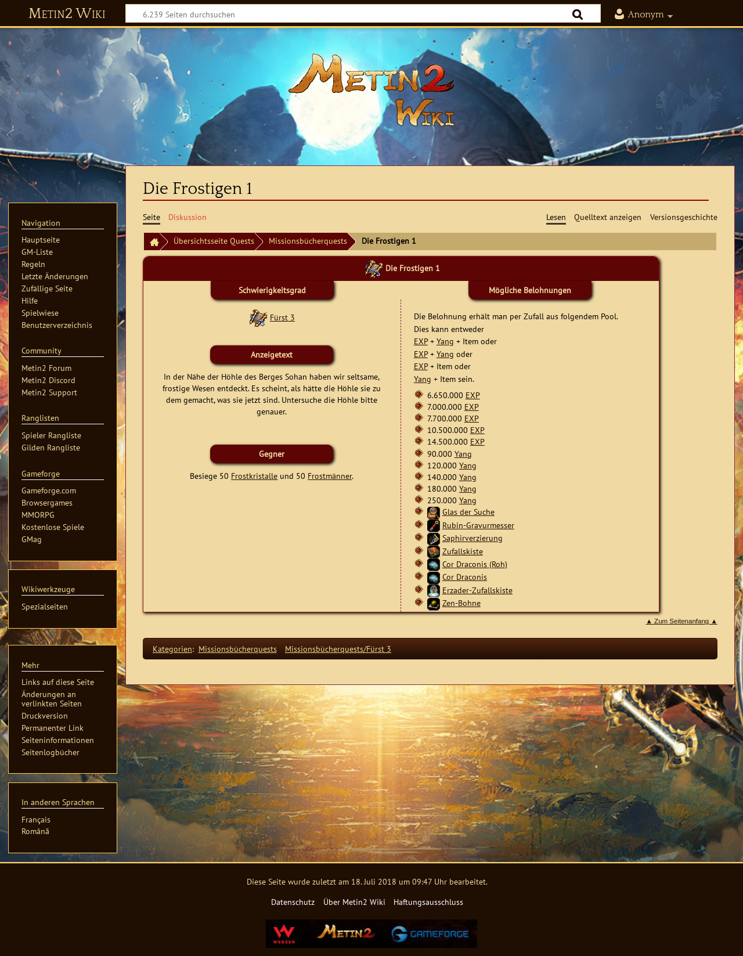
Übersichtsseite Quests (214, 240)
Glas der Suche (468, 511)
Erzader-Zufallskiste (477, 590)
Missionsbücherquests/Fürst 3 (338, 648)
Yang (445, 341)
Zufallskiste (462, 551)
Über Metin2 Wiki (354, 901)
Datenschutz (293, 901)
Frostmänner (330, 475)
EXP (421, 341)
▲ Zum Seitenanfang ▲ (681, 621)
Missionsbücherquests (308, 240)
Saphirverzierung (472, 537)
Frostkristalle (254, 475)
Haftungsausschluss (428, 901)
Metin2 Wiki (67, 14)
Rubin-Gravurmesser (478, 525)
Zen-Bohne (461, 602)
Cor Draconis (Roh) (474, 563)
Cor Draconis (464, 576)
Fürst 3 (282, 317)
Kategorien (172, 648)
